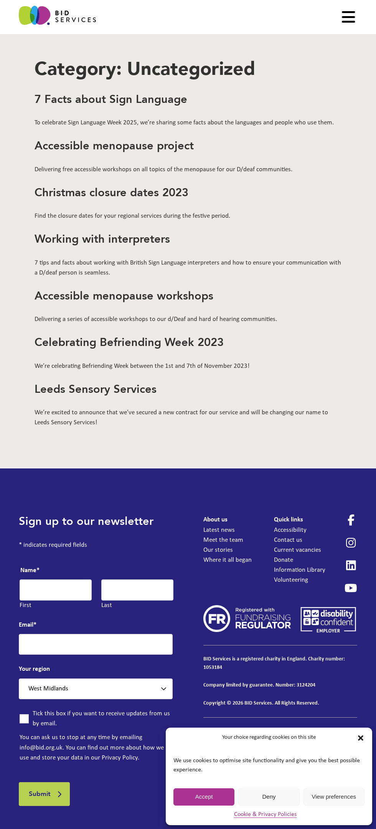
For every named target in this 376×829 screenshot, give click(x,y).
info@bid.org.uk (41, 748)
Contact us (288, 540)
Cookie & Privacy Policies (265, 814)
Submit (40, 793)
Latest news (219, 530)
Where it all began (227, 560)
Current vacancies (297, 550)
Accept (204, 796)
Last (106, 605)
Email (27, 625)
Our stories (218, 550)
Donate (283, 560)
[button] (360, 738)
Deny (268, 796)
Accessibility (290, 530)
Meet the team (223, 540)
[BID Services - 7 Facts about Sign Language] (57, 17)
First (25, 605)
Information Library (299, 570)
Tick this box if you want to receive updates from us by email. (101, 718)
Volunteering (291, 580)
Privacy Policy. (120, 758)
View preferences (334, 796)
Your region (34, 669)
